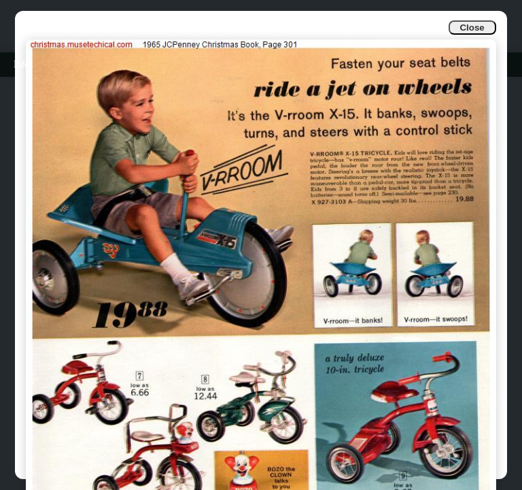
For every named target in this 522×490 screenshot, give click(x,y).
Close (471, 27)
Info (21, 64)
